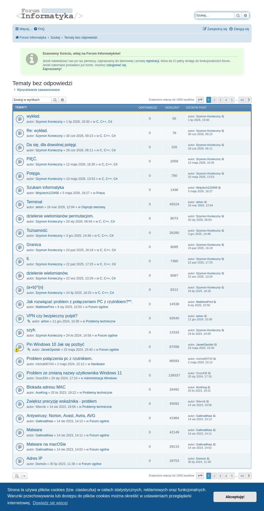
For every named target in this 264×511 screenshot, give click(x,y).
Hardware (98, 364)
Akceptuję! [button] (235, 497)
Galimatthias (44, 421)
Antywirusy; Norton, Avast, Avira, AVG (61, 415)
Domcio (41, 464)
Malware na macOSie (46, 444)
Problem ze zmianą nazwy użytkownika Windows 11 (74, 373)
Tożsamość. (37, 230)
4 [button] (226, 100)
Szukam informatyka (45, 187)
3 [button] (220, 100)
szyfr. (31, 330)
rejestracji (152, 61)
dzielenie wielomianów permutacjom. (60, 216)
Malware (34, 430)
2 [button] (214, 100)
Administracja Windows (100, 378)
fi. (28, 259)
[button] (200, 100)
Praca (100, 193)
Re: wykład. (37, 130)
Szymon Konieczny (49, 122)
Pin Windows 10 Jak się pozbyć (55, 344)
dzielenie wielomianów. (48, 273)
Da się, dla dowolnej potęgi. (52, 145)
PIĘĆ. (32, 159)
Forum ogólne (98, 307)
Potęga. (34, 173)
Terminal (34, 202)
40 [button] (242, 100)
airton (40, 207)
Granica (34, 244)
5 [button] (232, 100)
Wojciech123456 (47, 193)
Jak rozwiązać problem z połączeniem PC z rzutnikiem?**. (80, 301)
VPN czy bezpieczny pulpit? (52, 316)
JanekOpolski (50, 349)
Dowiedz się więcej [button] (50, 503)
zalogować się (116, 65)
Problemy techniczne (100, 321)
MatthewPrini (45, 307)
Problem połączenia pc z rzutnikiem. (60, 358)
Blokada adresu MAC (46, 387)
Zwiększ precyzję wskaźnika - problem (62, 401)
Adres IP (34, 458)
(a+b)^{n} (35, 287)
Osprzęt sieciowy (93, 207)
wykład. (33, 116)
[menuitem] (39, 29)
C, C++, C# (104, 122)
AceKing (41, 392)
